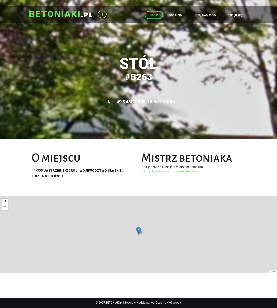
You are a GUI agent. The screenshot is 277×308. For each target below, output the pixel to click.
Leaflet (273, 271)
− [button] (5, 207)
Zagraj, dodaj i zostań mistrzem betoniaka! (170, 171)
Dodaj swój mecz (205, 15)
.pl (61, 14)
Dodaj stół (176, 15)
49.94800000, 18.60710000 (141, 101)
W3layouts (175, 302)
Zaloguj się (235, 15)
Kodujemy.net (145, 302)
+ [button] (5, 201)
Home (154, 15)
